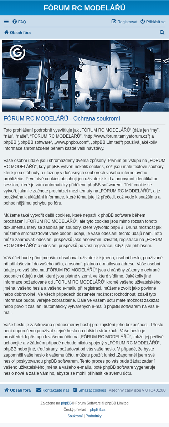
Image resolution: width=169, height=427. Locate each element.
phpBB (66, 403)
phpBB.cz (98, 410)
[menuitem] (19, 22)
